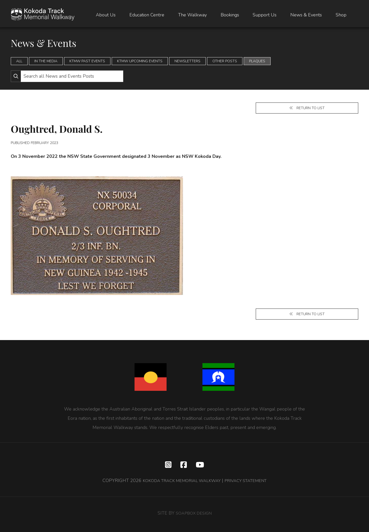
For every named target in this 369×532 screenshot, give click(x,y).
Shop (341, 15)
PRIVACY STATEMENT (250, 483)
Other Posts (224, 61)
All (19, 61)
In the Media (45, 61)
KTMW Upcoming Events (139, 61)
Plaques (257, 61)
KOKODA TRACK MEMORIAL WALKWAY (179, 483)
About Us (106, 15)
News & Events (306, 15)
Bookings (230, 15)
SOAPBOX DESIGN (193, 516)
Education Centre (146, 15)
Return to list (307, 108)
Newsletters (187, 61)
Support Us (264, 15)
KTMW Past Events (87, 61)
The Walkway (192, 15)
